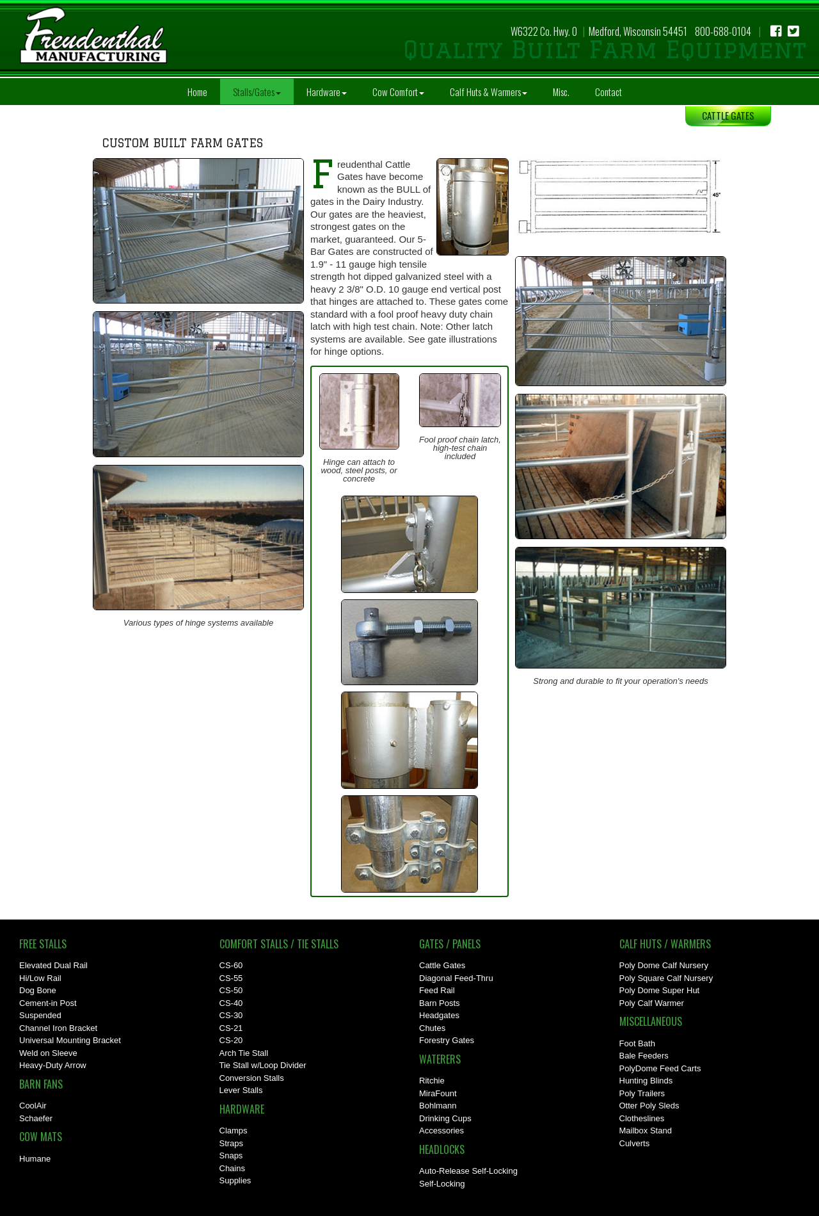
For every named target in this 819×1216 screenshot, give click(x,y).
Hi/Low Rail (40, 978)
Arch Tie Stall (244, 1053)
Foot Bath (637, 1043)
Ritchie (432, 1080)
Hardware (241, 1109)
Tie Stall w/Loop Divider (262, 1065)
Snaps (231, 1155)
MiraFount (438, 1093)
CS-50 (231, 990)
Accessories (441, 1130)
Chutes (432, 1028)
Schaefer (35, 1118)
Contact (608, 92)
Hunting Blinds (646, 1080)
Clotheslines (642, 1118)
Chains (232, 1168)
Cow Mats (40, 1136)
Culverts (634, 1143)
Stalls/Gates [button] (257, 92)
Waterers (440, 1059)
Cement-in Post (48, 1003)
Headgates (439, 1015)
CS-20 (231, 1040)
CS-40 (231, 1003)
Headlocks (442, 1149)
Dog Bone (37, 990)
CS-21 (231, 1028)
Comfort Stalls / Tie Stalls (278, 944)
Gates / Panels (450, 944)
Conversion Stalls (251, 1078)
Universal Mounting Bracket (70, 1040)
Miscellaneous (650, 1021)
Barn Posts (439, 1003)
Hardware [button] (326, 92)
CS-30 (231, 1015)
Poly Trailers (642, 1093)
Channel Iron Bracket (58, 1028)
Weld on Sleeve (48, 1053)
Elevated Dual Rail (53, 965)
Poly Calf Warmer (651, 1003)
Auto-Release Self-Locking (468, 1171)
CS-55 (231, 978)
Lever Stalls (241, 1090)
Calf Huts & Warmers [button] (488, 92)
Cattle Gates (442, 965)
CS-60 (231, 965)
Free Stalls (43, 944)
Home (197, 92)
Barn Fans (41, 1084)
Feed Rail (437, 990)
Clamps (233, 1130)
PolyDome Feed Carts (660, 1068)
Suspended (40, 1015)
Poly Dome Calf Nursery (663, 965)
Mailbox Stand (645, 1130)
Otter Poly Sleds (649, 1105)
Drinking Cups (445, 1118)
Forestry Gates (446, 1040)
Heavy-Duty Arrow (52, 1065)
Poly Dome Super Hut (659, 990)
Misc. (561, 92)
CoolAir (33, 1105)
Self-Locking (442, 1183)
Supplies (235, 1180)
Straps (231, 1143)
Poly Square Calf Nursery (666, 978)
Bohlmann (438, 1105)
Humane (35, 1158)
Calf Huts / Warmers (665, 944)
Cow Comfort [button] (398, 92)
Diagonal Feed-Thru (456, 978)
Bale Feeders (644, 1055)
